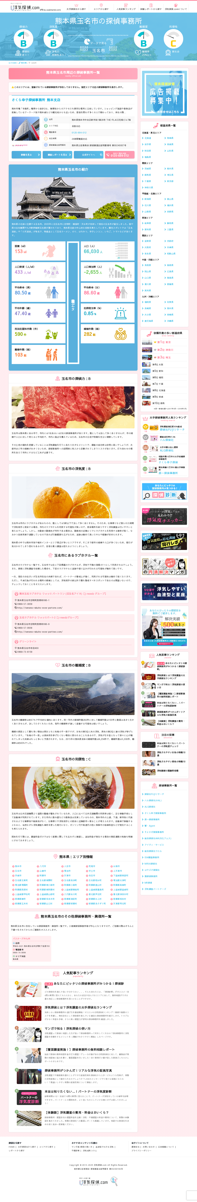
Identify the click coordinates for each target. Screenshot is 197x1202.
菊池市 (67, 870)
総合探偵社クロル (153, 851)
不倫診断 (76, 1150)
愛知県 (148, 229)
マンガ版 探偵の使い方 (82, 1146)
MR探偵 (148, 882)
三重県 (170, 229)
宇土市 (92, 870)
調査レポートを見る (57, 154)
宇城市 (18, 875)
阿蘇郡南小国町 (47, 884)
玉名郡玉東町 (21, 880)
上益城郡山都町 (47, 894)
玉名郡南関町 (46, 880)
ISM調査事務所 (152, 857)
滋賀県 (148, 240)
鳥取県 (148, 265)
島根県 (170, 265)
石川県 (148, 205)
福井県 (170, 205)
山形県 (170, 150)
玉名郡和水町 (95, 880)
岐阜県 (148, 223)
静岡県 (170, 223)
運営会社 (136, 1146)
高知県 (148, 290)
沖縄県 (170, 320)
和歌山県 (171, 253)
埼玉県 (170, 174)
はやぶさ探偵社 (152, 869)
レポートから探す (17, 1150)
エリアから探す (46, 1146)
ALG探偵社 (150, 806)
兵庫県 (170, 247)
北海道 (148, 137)
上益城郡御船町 (71, 889)
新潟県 (148, 198)
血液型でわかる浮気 (105, 1146)
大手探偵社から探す (27, 1146)
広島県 (170, 271)
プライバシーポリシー (142, 1150)
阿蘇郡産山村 (95, 884)
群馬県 (148, 174)
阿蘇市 (43, 875)
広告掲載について (166, 1146)
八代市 (43, 866)
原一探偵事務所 (152, 819)
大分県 (148, 314)
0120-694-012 (79, 132)
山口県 (148, 277)
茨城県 (148, 168)
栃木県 (170, 168)
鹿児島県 (149, 320)
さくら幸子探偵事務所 (36, 100)
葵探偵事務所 (151, 876)
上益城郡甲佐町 (22, 894)
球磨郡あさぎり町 (97, 903)
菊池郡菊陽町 (21, 884)
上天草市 (117, 870)
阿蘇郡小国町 (70, 884)
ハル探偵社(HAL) (153, 800)
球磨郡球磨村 (70, 903)
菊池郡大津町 (119, 880)
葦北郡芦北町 (95, 894)
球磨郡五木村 (21, 903)
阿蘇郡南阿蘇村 (47, 889)
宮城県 (170, 144)
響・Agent (150, 825)
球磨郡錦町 (20, 898)
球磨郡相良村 (119, 898)
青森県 (170, 137)
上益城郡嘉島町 (96, 889)
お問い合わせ (149, 1146)
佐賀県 (170, 301)
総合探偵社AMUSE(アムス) (158, 838)
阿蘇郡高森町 (119, 884)
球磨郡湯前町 (70, 898)
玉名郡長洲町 (70, 880)
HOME (12, 1146)
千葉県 (148, 181)
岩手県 (148, 144)
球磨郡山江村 (46, 903)
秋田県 (148, 150)
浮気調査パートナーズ (155, 888)
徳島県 (170, 277)
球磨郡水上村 (95, 898)
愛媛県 (170, 284)
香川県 (148, 284)
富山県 (170, 198)
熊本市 (18, 866)
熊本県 (170, 308)
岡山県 (148, 271)
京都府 (170, 240)
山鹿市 (43, 870)
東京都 (170, 181)
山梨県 (148, 211)
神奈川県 (149, 187)
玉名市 (18, 870)
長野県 (170, 211)
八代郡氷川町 (70, 894)
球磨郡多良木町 (47, 898)
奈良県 (148, 253)
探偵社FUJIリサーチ (154, 794)
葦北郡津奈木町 (120, 894)
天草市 (67, 875)
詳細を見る (26, 154)
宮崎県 (170, 314)
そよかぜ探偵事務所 (154, 831)
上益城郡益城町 (120, 889)
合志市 (92, 875)
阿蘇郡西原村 (21, 889)
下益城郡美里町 (120, 875)
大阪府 (148, 247)
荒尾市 (92, 866)
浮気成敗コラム (90, 1150)
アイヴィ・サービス (154, 844)
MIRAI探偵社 (151, 863)
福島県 (148, 156)
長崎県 (148, 308)
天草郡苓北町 (119, 903)
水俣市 (116, 866)
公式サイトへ (88, 154)
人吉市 (67, 866)
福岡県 (148, 301)
